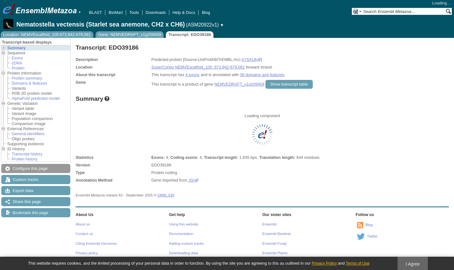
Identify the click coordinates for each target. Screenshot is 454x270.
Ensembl (269, 224)
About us (83, 224)
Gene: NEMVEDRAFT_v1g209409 (129, 34)
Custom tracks (25, 179)
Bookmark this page (30, 212)
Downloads (156, 12)
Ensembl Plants (275, 253)
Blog (206, 12)
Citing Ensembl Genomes (96, 243)
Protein (18, 68)
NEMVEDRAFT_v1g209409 (239, 84)
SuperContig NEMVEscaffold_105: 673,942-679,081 (198, 67)
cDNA (17, 63)
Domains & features (29, 83)
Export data (23, 190)
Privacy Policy (324, 263)
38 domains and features (262, 74)
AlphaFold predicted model (36, 98)
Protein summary (27, 78)
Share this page (27, 201)
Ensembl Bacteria (276, 234)
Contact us (84, 234)
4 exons (192, 74)
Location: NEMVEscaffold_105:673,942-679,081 (47, 34)
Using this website (183, 224)
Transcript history (27, 154)
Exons (17, 58)
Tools (134, 12)
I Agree (413, 264)
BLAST (95, 12)
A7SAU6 (249, 59)
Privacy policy (87, 253)
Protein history (25, 159)
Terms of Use (358, 263)
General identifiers (28, 133)
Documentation (181, 234)
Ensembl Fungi (274, 243)
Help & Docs (183, 12)
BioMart (115, 12)
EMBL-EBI (165, 195)
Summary (16, 47)
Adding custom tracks (186, 243)
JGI (191, 180)
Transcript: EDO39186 (189, 34)
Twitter (372, 236)
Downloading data (183, 253)
